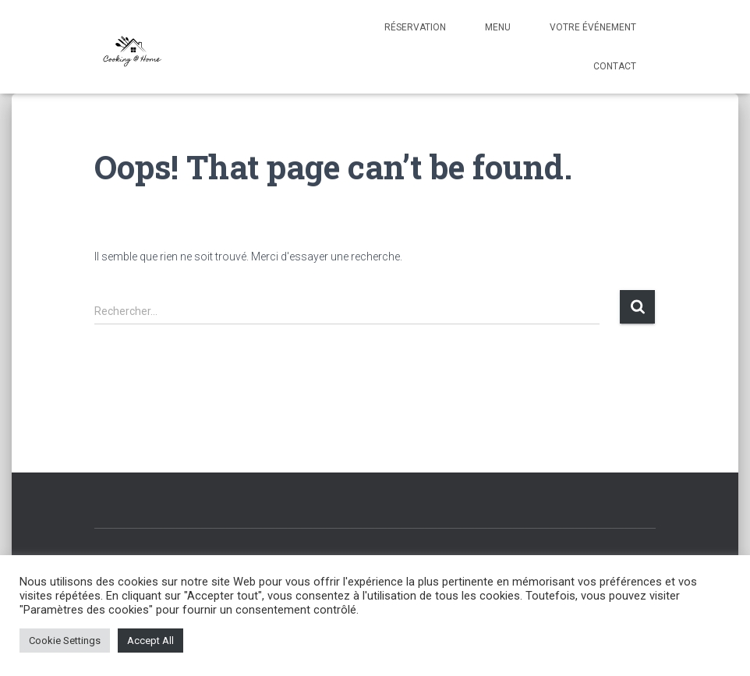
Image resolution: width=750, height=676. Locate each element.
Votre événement (593, 27)
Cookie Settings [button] (65, 640)
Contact (614, 66)
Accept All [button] (150, 640)
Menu (498, 27)
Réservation (415, 27)
